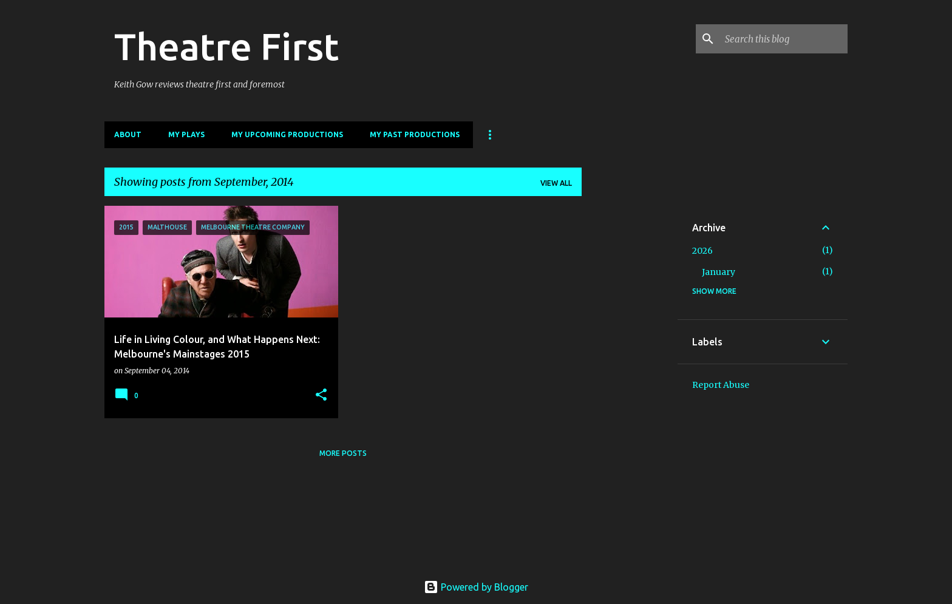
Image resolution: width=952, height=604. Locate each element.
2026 (702, 250)
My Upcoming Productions (287, 134)
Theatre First (226, 46)
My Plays (186, 134)
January (718, 271)
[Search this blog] (784, 38)
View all (556, 183)
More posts (343, 453)
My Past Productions (415, 134)
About (127, 134)
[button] (321, 395)
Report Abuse (720, 384)
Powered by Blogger (476, 587)
